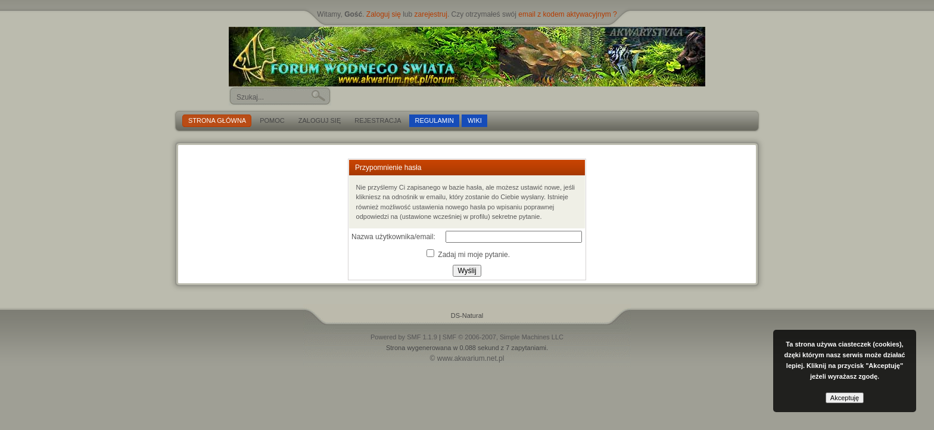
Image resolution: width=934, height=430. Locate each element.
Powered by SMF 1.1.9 (404, 337)
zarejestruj (431, 14)
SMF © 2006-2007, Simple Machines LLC (503, 337)
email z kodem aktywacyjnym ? (567, 14)
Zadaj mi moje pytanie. (468, 254)
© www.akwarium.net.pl (467, 358)
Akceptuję (844, 397)
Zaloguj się (383, 14)
